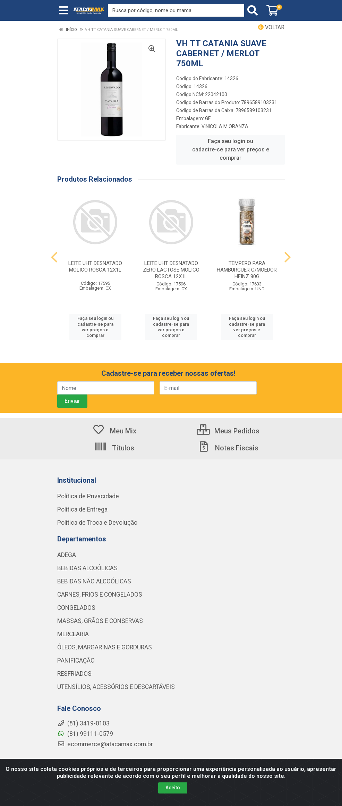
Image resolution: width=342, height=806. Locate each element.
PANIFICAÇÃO (76, 660)
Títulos (114, 448)
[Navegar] (54, 257)
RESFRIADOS (74, 673)
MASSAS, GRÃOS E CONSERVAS (100, 620)
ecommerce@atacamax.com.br (105, 744)
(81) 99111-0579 (85, 733)
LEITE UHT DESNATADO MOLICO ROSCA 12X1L (95, 266)
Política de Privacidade (88, 496)
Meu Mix (114, 431)
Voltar (271, 27)
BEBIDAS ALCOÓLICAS (87, 568)
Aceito (172, 787)
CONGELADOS (76, 607)
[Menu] (63, 10)
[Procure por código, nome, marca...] (176, 10)
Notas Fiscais (227, 448)
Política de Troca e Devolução (97, 522)
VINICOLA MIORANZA (225, 126)
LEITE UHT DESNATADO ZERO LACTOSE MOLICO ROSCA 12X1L (171, 270)
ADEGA (66, 554)
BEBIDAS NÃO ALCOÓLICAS (94, 581)
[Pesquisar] (254, 10)
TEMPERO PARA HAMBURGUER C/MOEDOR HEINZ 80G (247, 270)
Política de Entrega (82, 509)
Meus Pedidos (228, 431)
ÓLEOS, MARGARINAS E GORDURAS (104, 647)
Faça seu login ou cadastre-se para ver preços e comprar (230, 149)
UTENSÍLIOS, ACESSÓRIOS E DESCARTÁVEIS (116, 686)
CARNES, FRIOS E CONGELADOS (99, 594)
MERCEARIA (73, 634)
